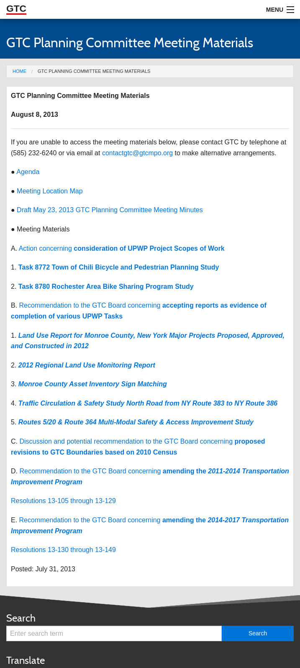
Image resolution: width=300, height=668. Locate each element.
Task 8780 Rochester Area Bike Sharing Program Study (106, 286)
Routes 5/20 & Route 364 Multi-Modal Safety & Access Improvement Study (136, 422)
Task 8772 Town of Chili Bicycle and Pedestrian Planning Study (118, 267)
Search (21, 618)
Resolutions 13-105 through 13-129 (63, 500)
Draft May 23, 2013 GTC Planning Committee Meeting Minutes (110, 209)
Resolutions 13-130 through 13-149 (63, 549)
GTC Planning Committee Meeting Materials (94, 71)
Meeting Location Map (49, 191)
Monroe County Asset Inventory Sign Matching (92, 384)
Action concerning (122, 248)
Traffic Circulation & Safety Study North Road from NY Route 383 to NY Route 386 (147, 403)
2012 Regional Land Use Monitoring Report (86, 365)
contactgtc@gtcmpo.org (137, 153)
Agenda (27, 171)
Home (19, 71)
